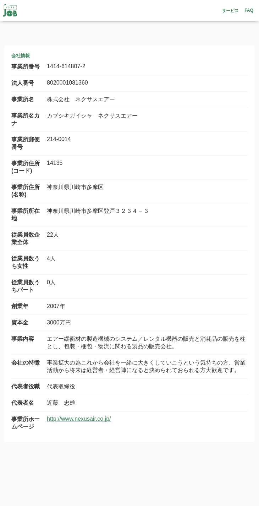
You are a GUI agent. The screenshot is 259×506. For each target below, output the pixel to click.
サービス (230, 10)
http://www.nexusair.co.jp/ (79, 419)
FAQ (248, 10)
